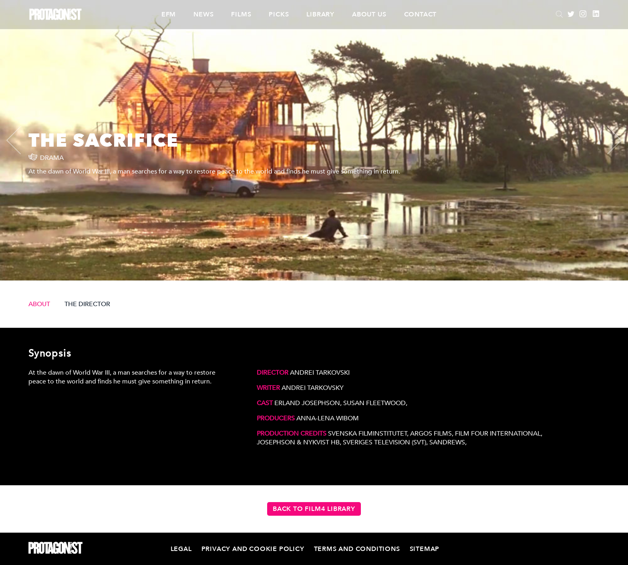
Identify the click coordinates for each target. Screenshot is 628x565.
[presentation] (20, 140)
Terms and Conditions (357, 549)
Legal (181, 549)
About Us (369, 14)
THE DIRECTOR (87, 304)
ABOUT (39, 304)
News (203, 14)
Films (241, 14)
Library (320, 14)
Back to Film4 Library (314, 508)
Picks (279, 14)
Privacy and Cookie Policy (252, 549)
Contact (420, 14)
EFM (168, 14)
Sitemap (425, 549)
